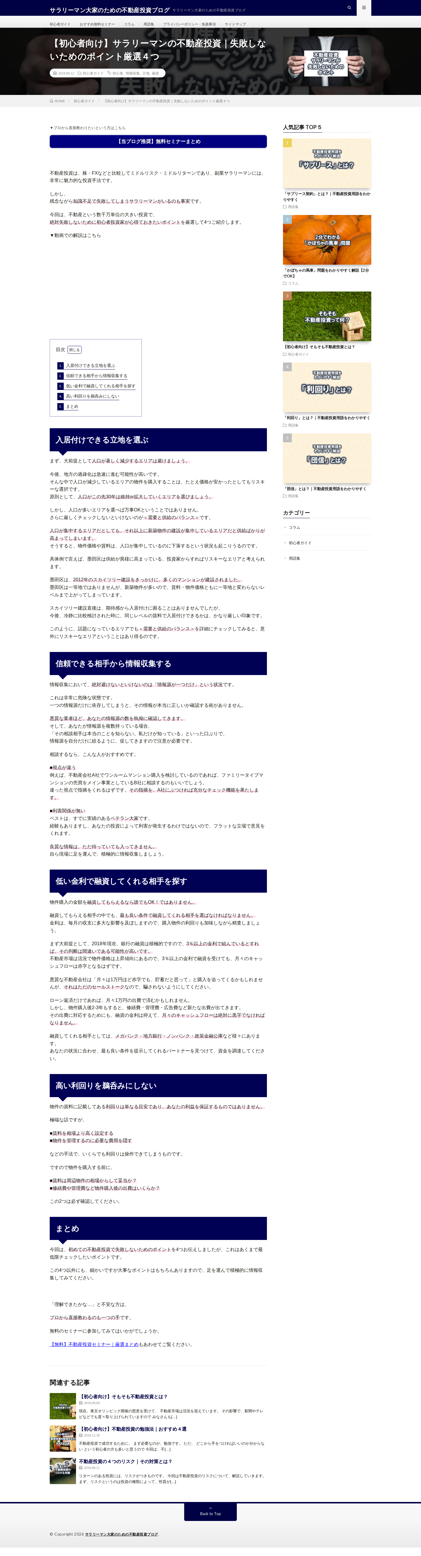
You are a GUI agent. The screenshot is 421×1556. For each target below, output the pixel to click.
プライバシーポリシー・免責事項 (206, 29)
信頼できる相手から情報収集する (92, 384)
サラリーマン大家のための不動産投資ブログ (124, 1543)
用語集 (161, 29)
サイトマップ (258, 29)
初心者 (118, 83)
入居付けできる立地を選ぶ (86, 374)
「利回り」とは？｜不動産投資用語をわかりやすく (326, 428)
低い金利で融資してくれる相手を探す (96, 394)
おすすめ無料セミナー (103, 29)
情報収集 (133, 83)
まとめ (67, 415)
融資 (155, 83)
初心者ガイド (62, 29)
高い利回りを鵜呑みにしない (88, 405)
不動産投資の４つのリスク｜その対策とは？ (125, 1470)
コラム (139, 29)
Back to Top (211, 1522)
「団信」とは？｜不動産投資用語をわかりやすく (325, 499)
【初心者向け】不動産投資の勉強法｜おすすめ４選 (133, 1437)
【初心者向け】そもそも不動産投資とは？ (123, 1405)
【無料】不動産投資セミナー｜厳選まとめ (94, 1352)
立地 (145, 83)
